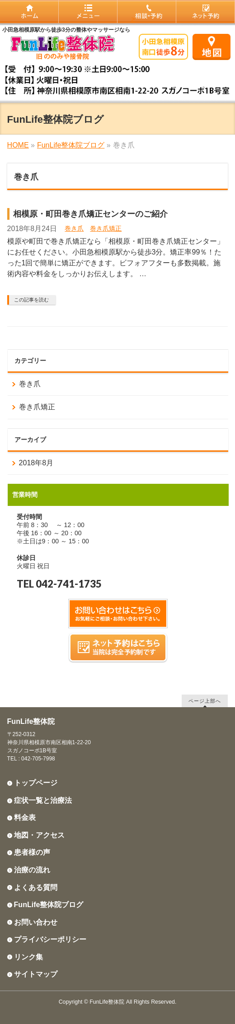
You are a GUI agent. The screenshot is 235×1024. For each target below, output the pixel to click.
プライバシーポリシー (50, 939)
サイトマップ (35, 974)
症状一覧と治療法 (43, 800)
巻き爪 (74, 228)
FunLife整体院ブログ (49, 904)
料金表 (25, 817)
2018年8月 (36, 463)
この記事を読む (31, 299)
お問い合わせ (35, 922)
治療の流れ (32, 870)
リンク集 (28, 957)
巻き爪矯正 (106, 228)
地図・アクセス (39, 835)
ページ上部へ (204, 701)
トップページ (35, 783)
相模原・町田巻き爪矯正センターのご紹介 (90, 213)
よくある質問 (35, 887)
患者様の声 (32, 852)
